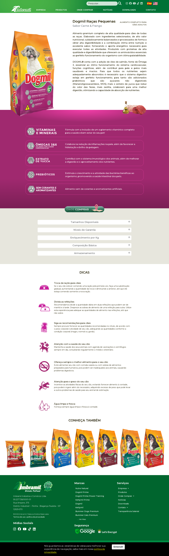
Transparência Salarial (128, 518)
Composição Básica (101, 252)
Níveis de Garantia (102, 236)
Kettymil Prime (82, 507)
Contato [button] (122, 514)
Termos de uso (19, 524)
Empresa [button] (122, 495)
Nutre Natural (81, 495)
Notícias (122, 507)
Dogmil (78, 510)
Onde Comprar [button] (125, 503)
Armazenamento (102, 260)
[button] (93, 526)
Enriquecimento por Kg (100, 244)
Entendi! (118, 547)
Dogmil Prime (82, 499)
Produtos (122, 499)
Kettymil (79, 514)
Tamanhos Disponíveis (101, 228)
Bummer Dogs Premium (87, 518)
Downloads (123, 510)
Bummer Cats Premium (86, 522)
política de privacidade (36, 524)
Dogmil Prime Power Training (89, 503)
